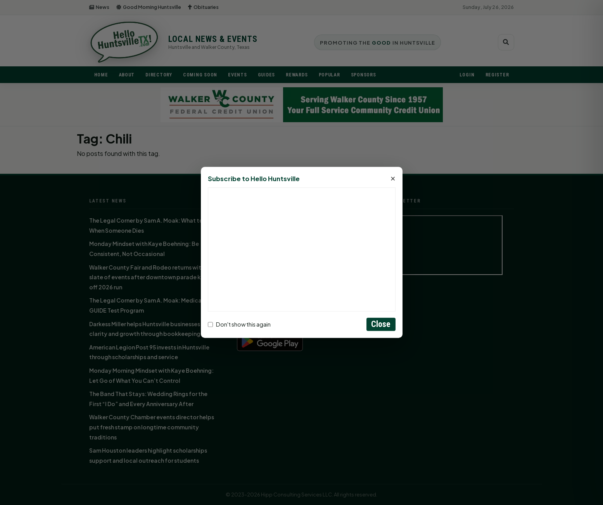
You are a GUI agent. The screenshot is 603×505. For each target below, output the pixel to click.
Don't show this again (239, 324)
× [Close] (393, 179)
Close (381, 324)
